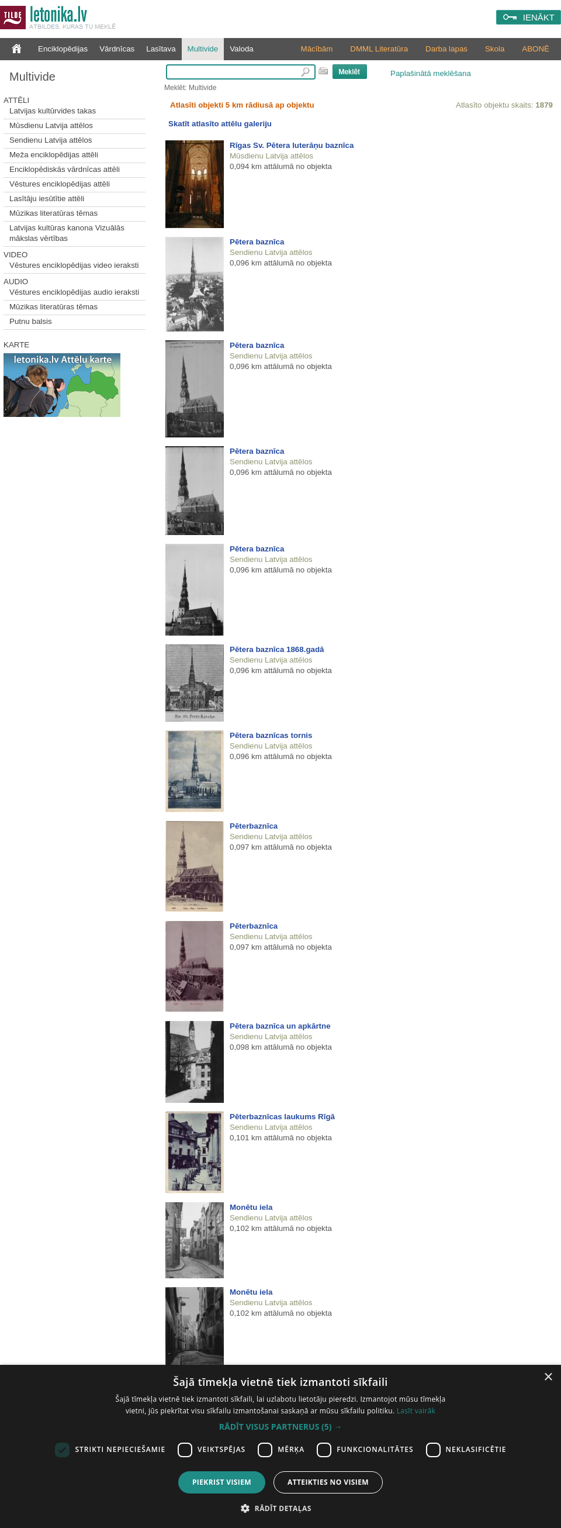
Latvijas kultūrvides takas (52, 110)
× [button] (547, 1377)
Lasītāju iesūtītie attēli (46, 198)
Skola (494, 48)
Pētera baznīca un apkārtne (280, 1026)
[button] (280, 1427)
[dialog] (280, 1446)
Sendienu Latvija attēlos (50, 140)
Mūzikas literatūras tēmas (53, 213)
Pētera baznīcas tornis (271, 735)
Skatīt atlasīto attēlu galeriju (220, 123)
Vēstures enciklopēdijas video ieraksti (74, 265)
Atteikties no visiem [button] (328, 1482)
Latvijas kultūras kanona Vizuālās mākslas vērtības (66, 233)
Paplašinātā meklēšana (430, 73)
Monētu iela (251, 1207)
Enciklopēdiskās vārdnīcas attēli (64, 169)
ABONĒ (535, 48)
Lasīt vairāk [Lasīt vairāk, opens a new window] (416, 1411)
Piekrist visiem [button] (221, 1482)
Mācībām (317, 48)
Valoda (242, 48)
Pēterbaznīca (254, 826)
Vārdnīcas (116, 48)
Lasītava (160, 48)
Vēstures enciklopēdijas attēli (59, 184)
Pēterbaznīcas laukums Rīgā (282, 1116)
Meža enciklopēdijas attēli (53, 154)
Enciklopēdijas (63, 48)
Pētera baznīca (257, 241)
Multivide (203, 48)
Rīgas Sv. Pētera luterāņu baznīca (292, 145)
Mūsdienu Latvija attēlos (51, 125)
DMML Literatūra (379, 48)
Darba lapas (446, 48)
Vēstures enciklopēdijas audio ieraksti (74, 292)
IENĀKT (539, 17)
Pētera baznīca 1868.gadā (277, 649)
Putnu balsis (30, 321)
